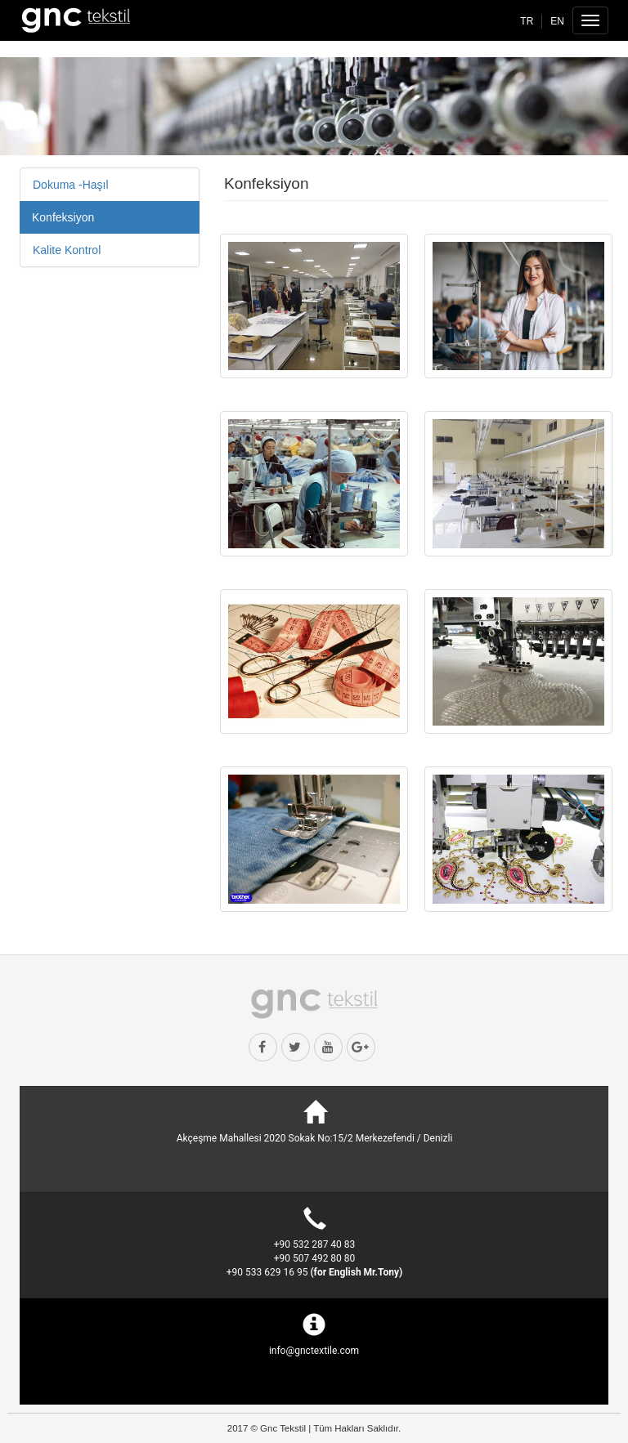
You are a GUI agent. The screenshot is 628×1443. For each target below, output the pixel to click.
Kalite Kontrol (67, 250)
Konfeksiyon (63, 217)
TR (526, 21)
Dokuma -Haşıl (71, 184)
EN (557, 21)
